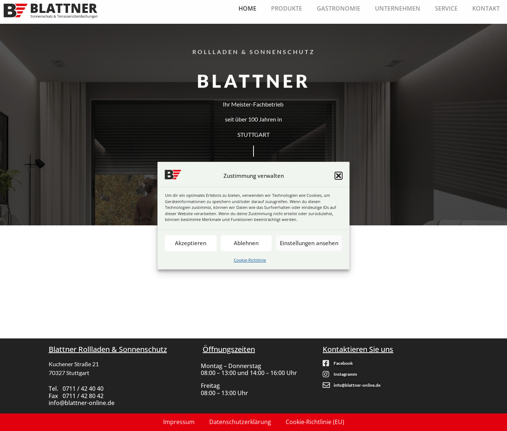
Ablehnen (246, 243)
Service (446, 8)
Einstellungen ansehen (309, 243)
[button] (338, 175)
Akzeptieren (190, 243)
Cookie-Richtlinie (250, 260)
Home (247, 8)
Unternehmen (397, 8)
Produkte (286, 8)
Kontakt (486, 8)
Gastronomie (338, 8)
